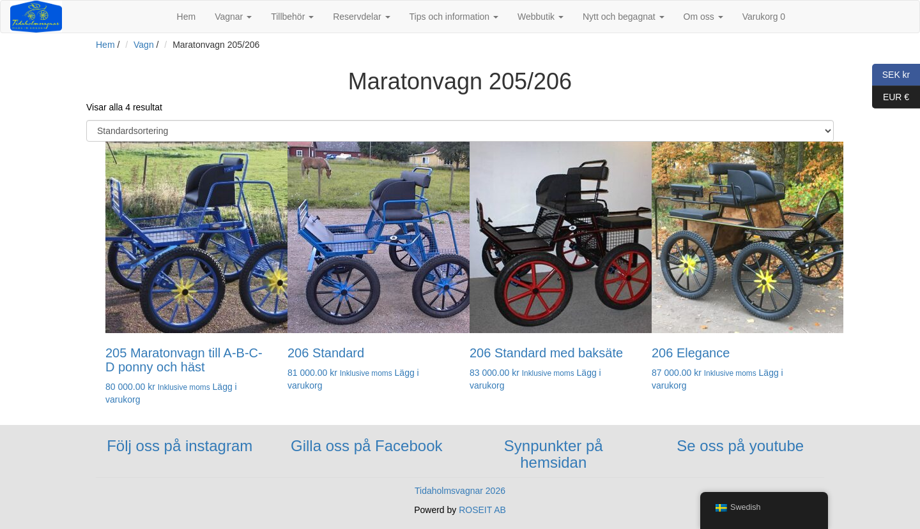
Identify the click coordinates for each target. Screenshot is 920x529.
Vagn (144, 45)
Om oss (703, 16)
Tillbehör (292, 16)
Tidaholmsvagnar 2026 (460, 491)
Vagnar (233, 16)
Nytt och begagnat (623, 16)
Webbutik (541, 16)
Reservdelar (361, 16)
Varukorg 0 (763, 16)
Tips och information (454, 16)
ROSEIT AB (482, 510)
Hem (186, 16)
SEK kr (891, 75)
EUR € (890, 97)
